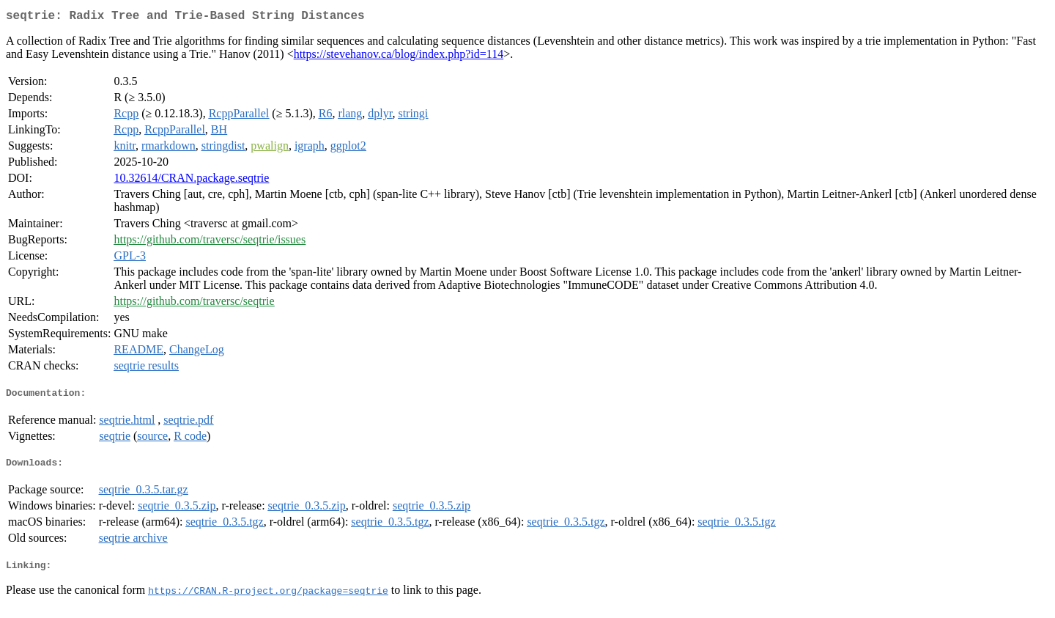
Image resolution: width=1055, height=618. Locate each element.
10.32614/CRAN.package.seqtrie (191, 180)
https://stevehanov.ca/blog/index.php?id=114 (398, 57)
